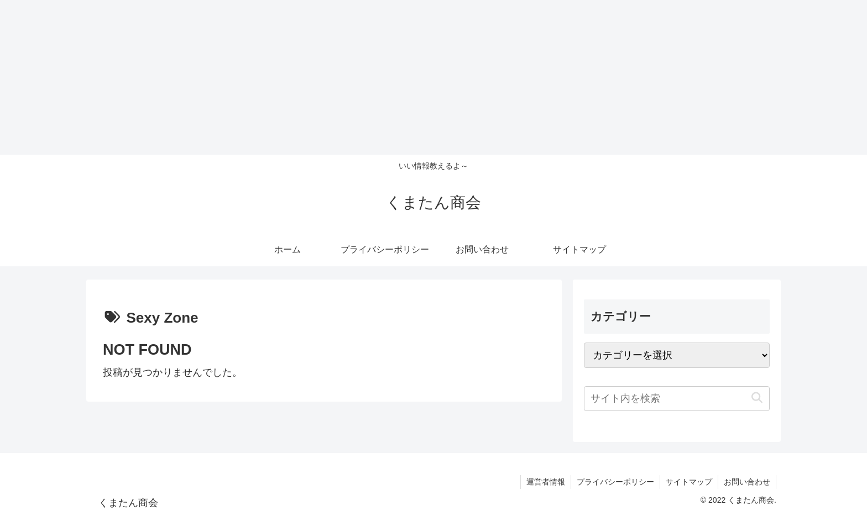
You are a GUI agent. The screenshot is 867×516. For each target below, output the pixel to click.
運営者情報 (545, 481)
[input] (677, 398)
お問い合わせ (747, 481)
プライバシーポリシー (615, 481)
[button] (756, 398)
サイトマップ (689, 481)
